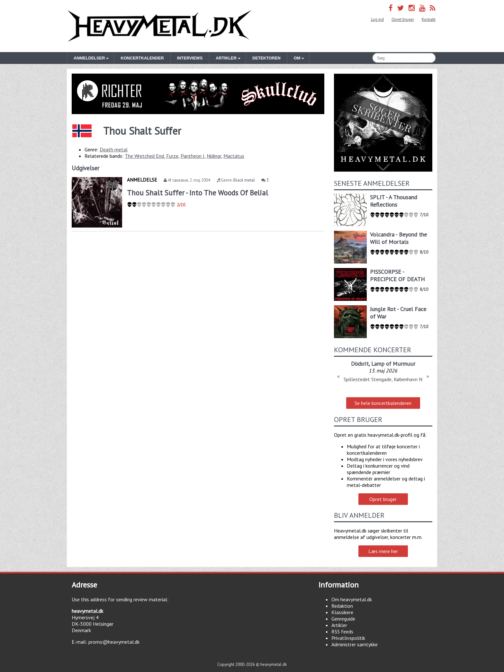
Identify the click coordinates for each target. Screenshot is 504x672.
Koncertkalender (142, 58)
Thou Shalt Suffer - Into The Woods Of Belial (197, 192)
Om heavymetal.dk (351, 599)
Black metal (244, 180)
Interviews (190, 58)
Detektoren (266, 58)
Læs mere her (383, 551)
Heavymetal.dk (159, 26)
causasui (180, 180)
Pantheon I (192, 156)
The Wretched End (144, 156)
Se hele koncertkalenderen (383, 403)
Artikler (339, 625)
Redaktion (342, 606)
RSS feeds (342, 631)
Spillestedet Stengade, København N (383, 379)
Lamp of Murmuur (393, 363)
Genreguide (343, 618)
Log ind (377, 19)
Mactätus (233, 156)
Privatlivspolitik (348, 638)
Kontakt (429, 19)
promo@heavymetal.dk (114, 642)
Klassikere (342, 612)
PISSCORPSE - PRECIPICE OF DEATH (397, 275)
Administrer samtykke (354, 644)
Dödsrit (360, 363)
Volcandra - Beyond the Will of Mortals (398, 238)
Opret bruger (403, 19)
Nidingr (214, 156)
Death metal (114, 149)
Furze (172, 156)
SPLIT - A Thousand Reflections (393, 200)
